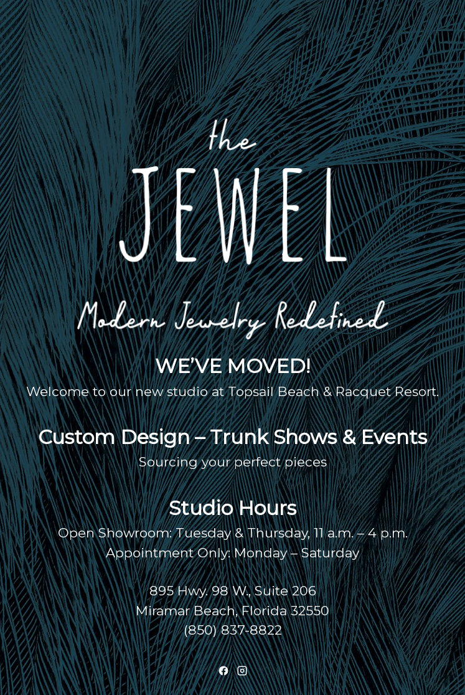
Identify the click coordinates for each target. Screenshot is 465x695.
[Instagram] (242, 670)
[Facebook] (223, 670)
